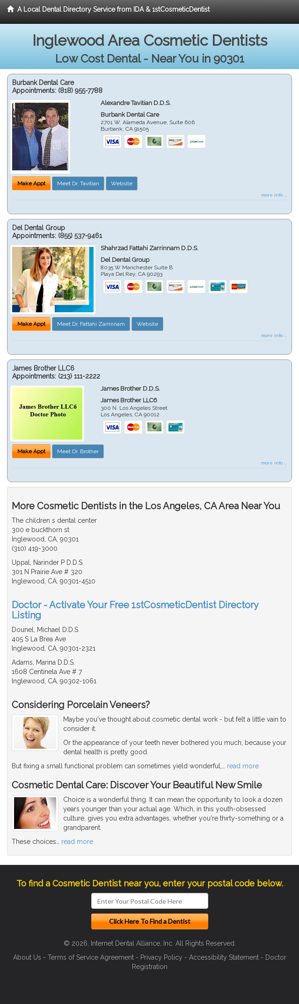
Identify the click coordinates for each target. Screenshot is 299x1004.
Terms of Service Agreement (91, 957)
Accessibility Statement (224, 957)
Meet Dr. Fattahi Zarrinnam (91, 324)
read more (243, 766)
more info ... (274, 194)
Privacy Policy (161, 957)
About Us (27, 957)
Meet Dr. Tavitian (78, 183)
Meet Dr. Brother (78, 451)
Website (121, 183)
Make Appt (31, 183)
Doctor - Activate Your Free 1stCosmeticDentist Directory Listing (135, 610)
